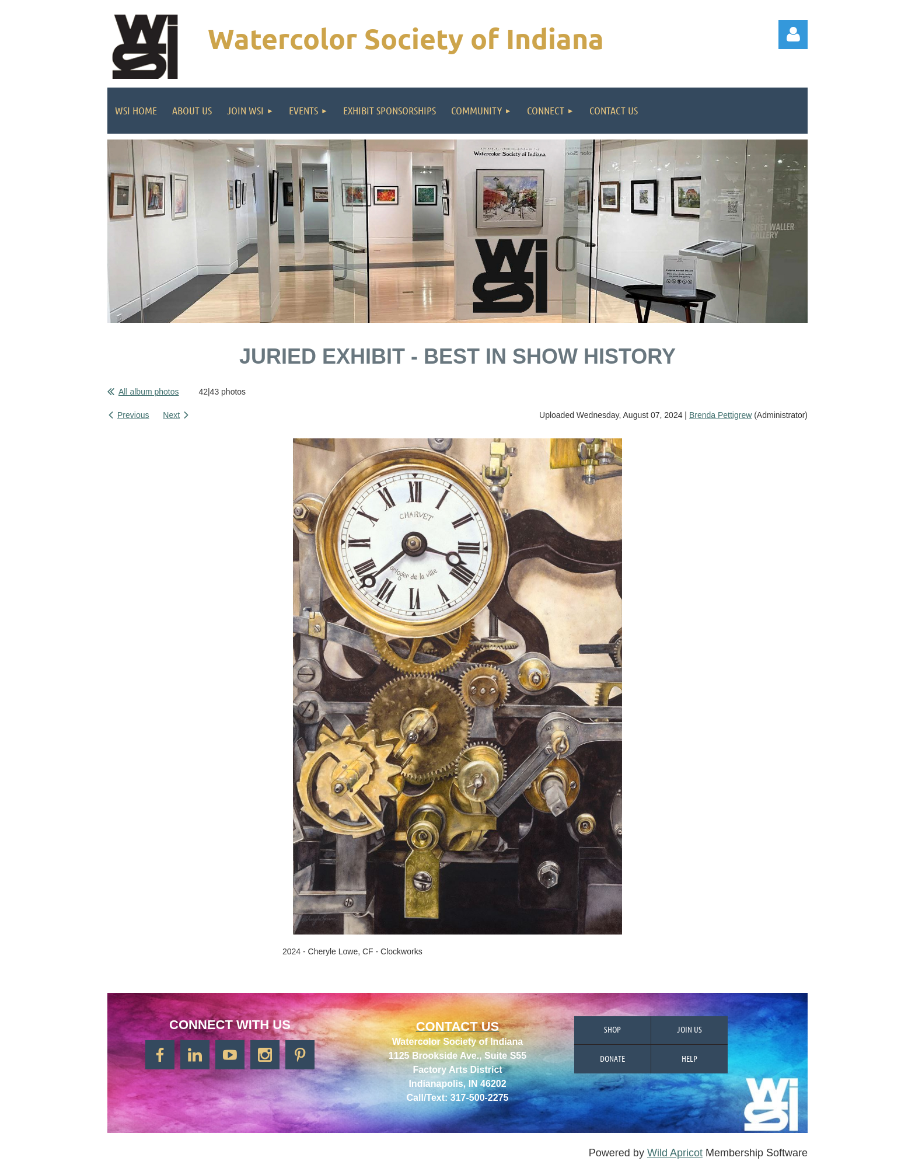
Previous (133, 415)
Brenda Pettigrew (720, 415)
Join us (689, 1029)
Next (171, 415)
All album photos (148, 391)
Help (689, 1058)
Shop (612, 1029)
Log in (793, 34)
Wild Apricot (675, 1153)
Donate (612, 1058)
